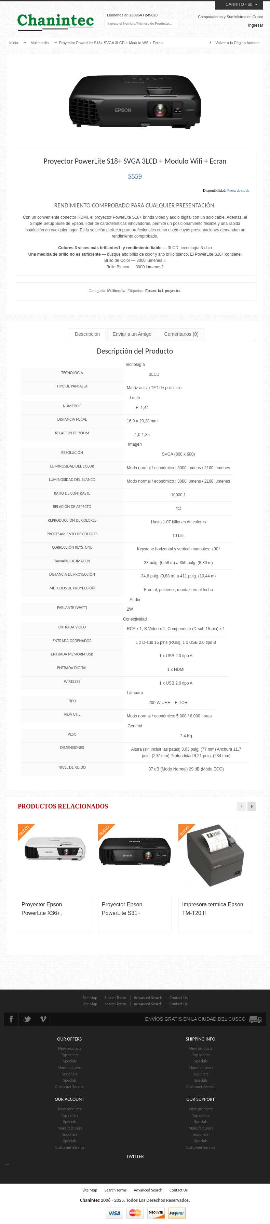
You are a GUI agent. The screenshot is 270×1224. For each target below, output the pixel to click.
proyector (172, 291)
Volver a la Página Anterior (237, 43)
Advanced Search (148, 997)
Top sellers (70, 1055)
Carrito (235, 4)
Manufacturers (69, 1067)
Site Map (89, 997)
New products (69, 1048)
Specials (70, 1061)
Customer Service (69, 1086)
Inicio (13, 43)
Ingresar (255, 25)
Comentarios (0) (181, 334)
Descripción (87, 334)
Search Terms (116, 997)
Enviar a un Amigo (132, 334)
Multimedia (39, 43)
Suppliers (70, 1074)
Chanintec (90, 1200)
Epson (150, 291)
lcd (160, 291)
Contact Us (179, 997)
